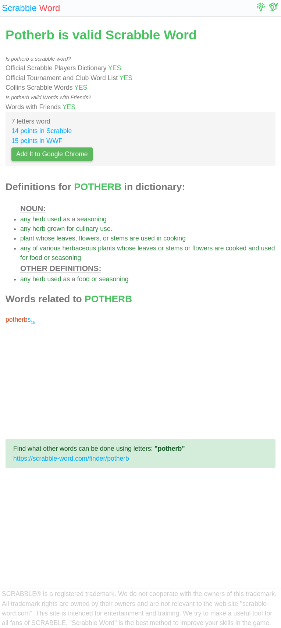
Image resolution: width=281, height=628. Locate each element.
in (159, 238)
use (105, 228)
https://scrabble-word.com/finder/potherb (71, 458)
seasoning (92, 219)
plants (106, 248)
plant (27, 238)
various (50, 248)
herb (38, 219)
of (35, 248)
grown (56, 228)
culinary (87, 228)
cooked (236, 248)
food (35, 257)
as (66, 219)
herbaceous (79, 248)
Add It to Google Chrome (52, 154)
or (106, 238)
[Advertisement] (140, 381)
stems (119, 238)
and (253, 248)
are (134, 238)
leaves (66, 238)
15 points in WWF (37, 140)
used (54, 219)
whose (45, 238)
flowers (89, 238)
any (25, 219)
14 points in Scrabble (41, 131)
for (70, 228)
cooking (174, 238)
